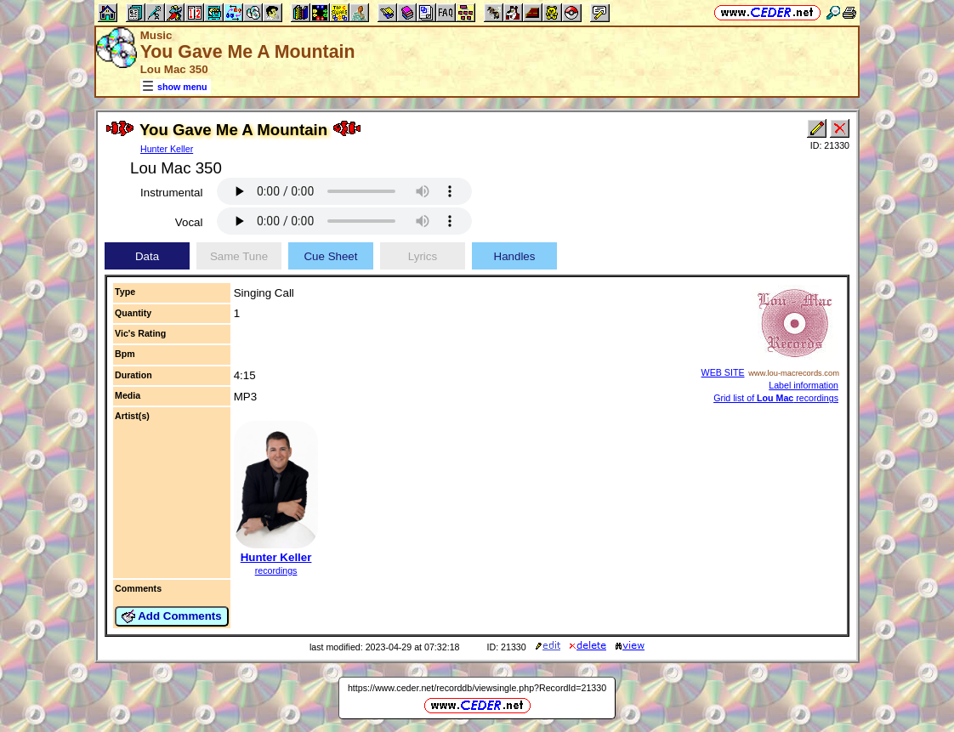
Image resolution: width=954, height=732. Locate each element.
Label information (803, 385)
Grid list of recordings (775, 398)
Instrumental (171, 192)
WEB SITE (723, 372)
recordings (276, 570)
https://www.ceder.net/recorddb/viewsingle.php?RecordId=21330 (477, 688)
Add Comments (172, 616)
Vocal (189, 222)
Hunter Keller (166, 149)
